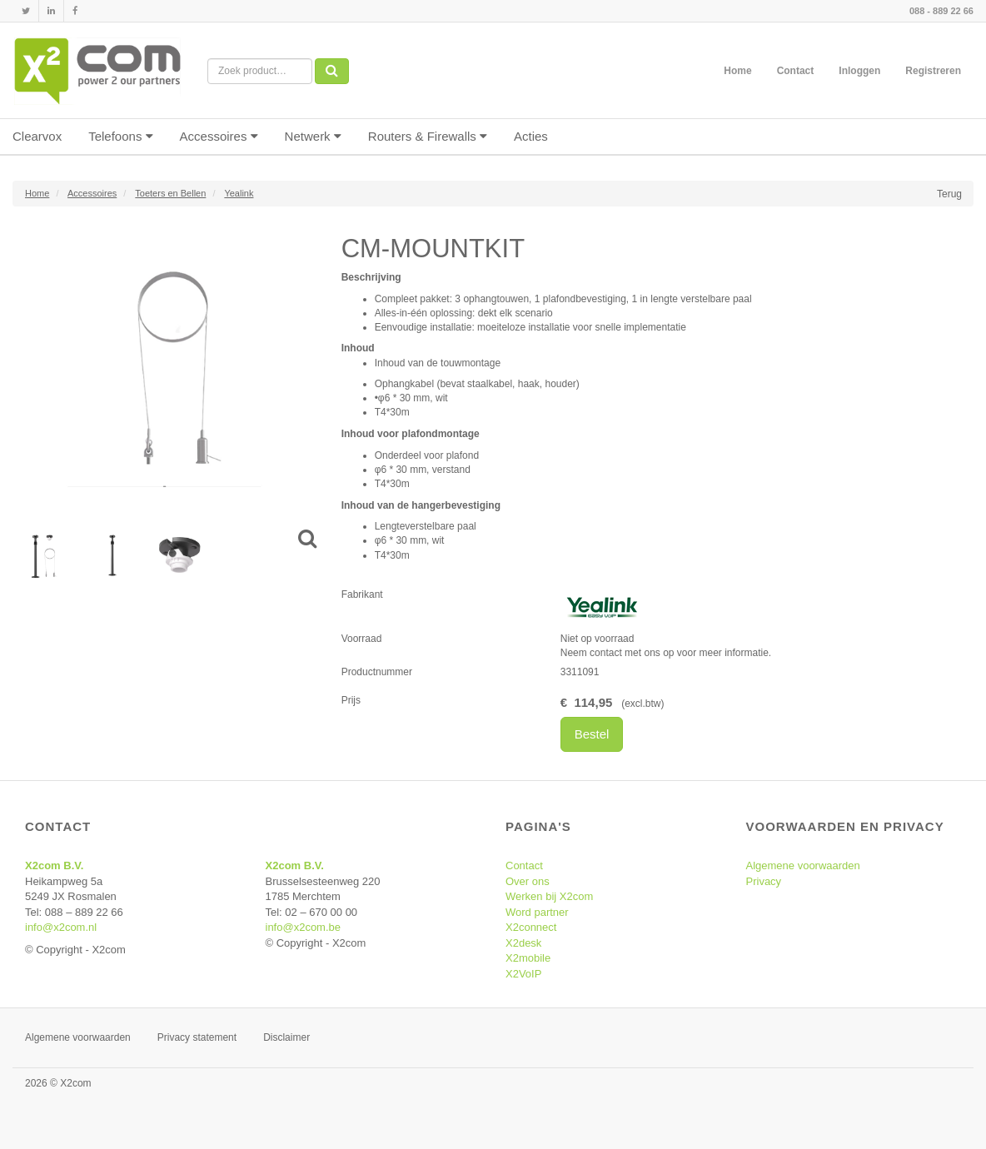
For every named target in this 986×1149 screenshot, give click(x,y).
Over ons (527, 881)
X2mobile (527, 958)
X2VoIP (523, 973)
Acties (531, 136)
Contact (795, 71)
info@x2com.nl (61, 927)
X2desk (523, 943)
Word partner (537, 912)
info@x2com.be (303, 927)
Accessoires (219, 136)
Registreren (933, 71)
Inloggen (859, 71)
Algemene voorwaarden (803, 865)
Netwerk (313, 136)
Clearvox (37, 136)
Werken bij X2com (549, 896)
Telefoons (120, 136)
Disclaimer (286, 1037)
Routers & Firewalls (427, 136)
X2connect (530, 927)
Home (737, 71)
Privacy (764, 881)
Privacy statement (197, 1037)
